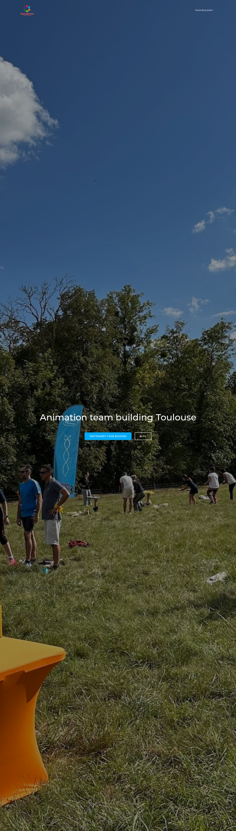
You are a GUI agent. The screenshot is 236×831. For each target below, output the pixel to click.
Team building (204, 10)
